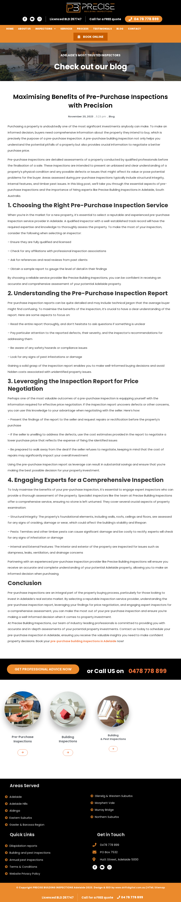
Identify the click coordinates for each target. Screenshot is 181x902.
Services (66, 28)
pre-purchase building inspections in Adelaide (86, 640)
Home (9, 28)
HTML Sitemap (156, 887)
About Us (24, 28)
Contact (134, 28)
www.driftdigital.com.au (130, 887)
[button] (22, 742)
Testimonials (102, 28)
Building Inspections (68, 726)
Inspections (45, 29)
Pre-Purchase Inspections (22, 733)
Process (82, 28)
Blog (119, 28)
